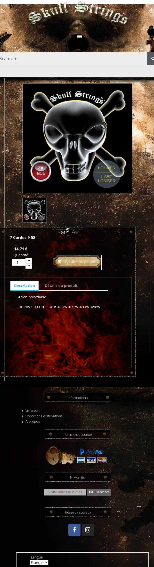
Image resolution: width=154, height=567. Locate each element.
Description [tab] (24, 285)
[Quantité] (19, 262)
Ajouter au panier (76, 261)
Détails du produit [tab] (61, 285)
